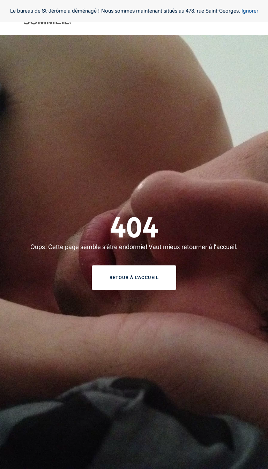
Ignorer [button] (249, 11)
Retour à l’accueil (134, 277)
